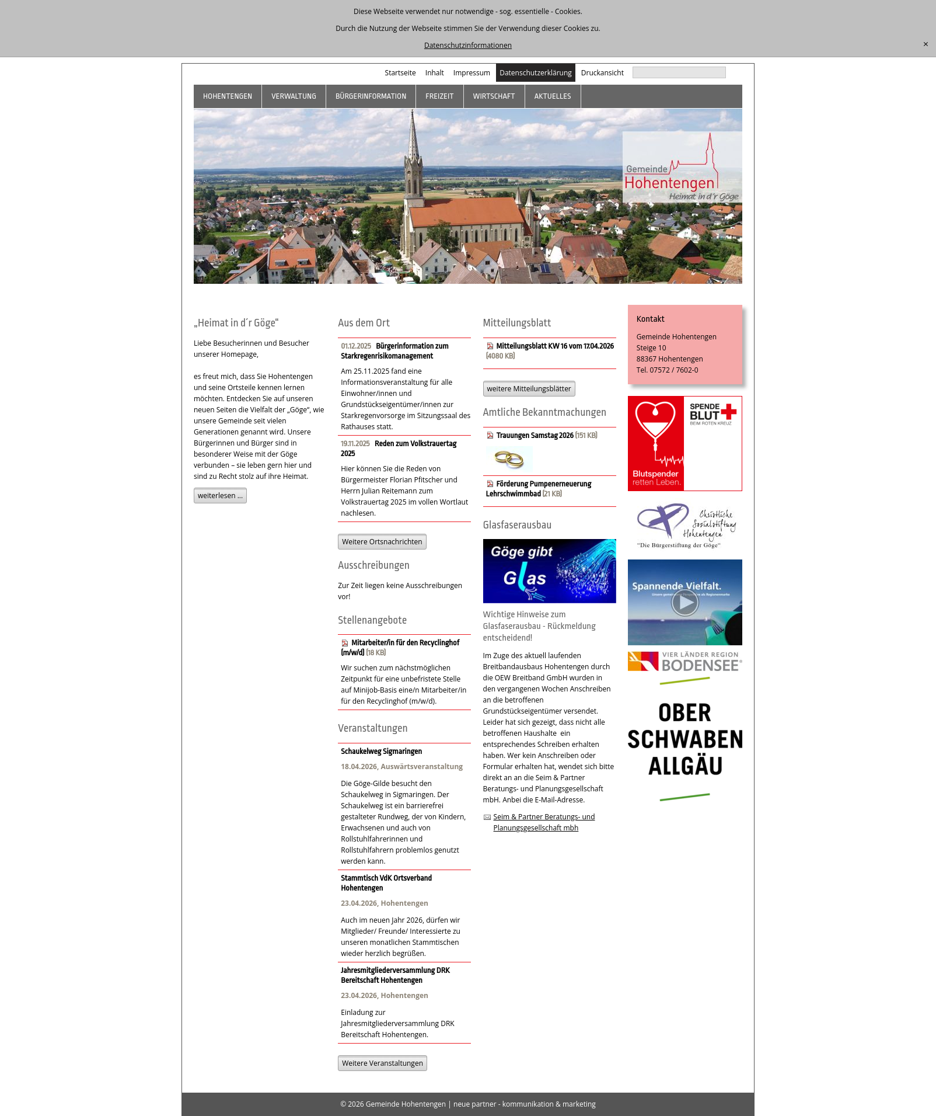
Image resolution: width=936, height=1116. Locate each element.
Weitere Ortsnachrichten (382, 542)
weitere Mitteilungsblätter (529, 389)
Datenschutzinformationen (468, 45)
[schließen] (925, 44)
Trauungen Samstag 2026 (535, 435)
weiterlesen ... (220, 495)
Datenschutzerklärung (536, 73)
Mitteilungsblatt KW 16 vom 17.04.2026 (555, 346)
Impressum (471, 73)
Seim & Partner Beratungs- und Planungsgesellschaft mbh (544, 822)
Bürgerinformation (371, 96)
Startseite (400, 73)
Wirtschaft (494, 96)
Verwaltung (293, 96)
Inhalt (434, 73)
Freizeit (439, 96)
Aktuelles (553, 96)
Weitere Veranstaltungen (382, 1063)
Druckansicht (602, 73)
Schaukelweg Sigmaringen (381, 751)
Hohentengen (227, 96)
